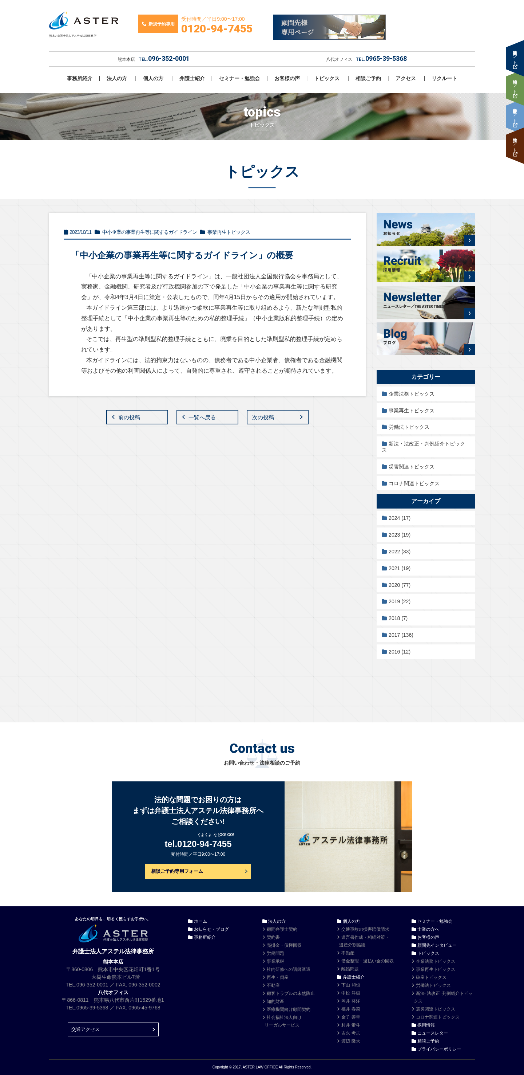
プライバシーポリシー (439, 1049)
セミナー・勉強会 (239, 78)
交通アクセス (85, 1029)
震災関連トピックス (435, 1009)
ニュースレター (432, 1033)
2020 (399, 585)
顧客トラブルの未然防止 (291, 993)
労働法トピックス (409, 427)
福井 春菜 (350, 1009)
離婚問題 (350, 969)
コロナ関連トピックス (414, 483)
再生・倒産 (278, 977)
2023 (399, 535)
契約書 (273, 937)
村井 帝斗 (350, 1025)
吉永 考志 (350, 1033)
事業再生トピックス (411, 410)
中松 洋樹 (350, 993)
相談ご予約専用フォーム (177, 871)
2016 (399, 652)
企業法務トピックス (411, 394)
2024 (399, 518)
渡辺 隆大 (350, 1041)
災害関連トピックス (411, 467)
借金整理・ (367, 961)
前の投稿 (129, 417)
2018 (398, 618)
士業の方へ (428, 929)
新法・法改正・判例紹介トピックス (423, 447)
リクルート (444, 78)
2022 (399, 551)
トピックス (327, 78)
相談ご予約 (368, 78)
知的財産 (275, 1001)
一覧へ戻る (202, 417)
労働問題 (275, 953)
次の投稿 (263, 417)
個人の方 (153, 78)
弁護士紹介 (192, 78)
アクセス (406, 78)
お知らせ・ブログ (211, 929)
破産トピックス (431, 977)
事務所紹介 (79, 78)
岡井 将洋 (350, 1001)
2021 (399, 568)
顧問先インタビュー (437, 945)
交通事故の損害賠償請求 (365, 929)
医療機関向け (288, 1009)
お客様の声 (287, 78)
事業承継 (275, 961)
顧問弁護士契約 (282, 929)
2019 (399, 601)
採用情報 (426, 1025)
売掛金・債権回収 (284, 945)
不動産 (273, 985)
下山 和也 (350, 985)
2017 (401, 635)
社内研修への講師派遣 (288, 969)
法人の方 (117, 78)
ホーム (200, 921)
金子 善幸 (350, 1017)
